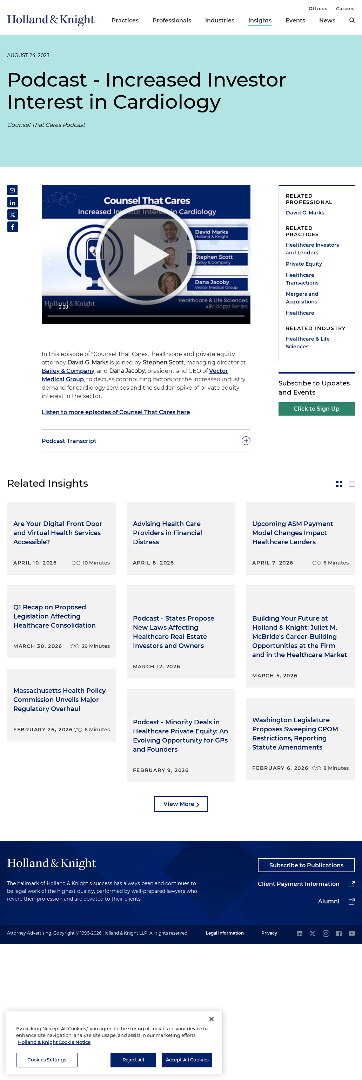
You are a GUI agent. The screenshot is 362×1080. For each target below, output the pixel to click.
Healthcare (300, 313)
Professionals (172, 20)
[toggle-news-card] (339, 484)
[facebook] (339, 1070)
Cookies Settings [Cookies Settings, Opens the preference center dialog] (46, 1059)
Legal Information (225, 1069)
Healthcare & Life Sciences (308, 343)
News (327, 20)
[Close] (211, 1019)
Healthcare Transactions (302, 279)
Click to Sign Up (317, 408)
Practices (125, 20)
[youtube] (352, 1070)
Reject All (133, 1059)
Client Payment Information (299, 1020)
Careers (345, 8)
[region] (114, 1042)
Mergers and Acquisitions (302, 298)
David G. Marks (305, 213)
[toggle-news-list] (352, 484)
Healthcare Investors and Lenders (312, 249)
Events (295, 20)
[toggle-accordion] (146, 441)
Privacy (269, 1069)
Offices (318, 8)
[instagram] (326, 1070)
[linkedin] (299, 1070)
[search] (352, 20)
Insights (260, 20)
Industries (219, 20)
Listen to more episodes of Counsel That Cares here (116, 412)
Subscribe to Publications (306, 1001)
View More (178, 939)
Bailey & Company (68, 371)
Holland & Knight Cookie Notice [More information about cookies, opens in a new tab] (54, 1042)
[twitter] (312, 1070)
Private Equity (304, 264)
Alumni (329, 1037)
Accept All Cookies (187, 1059)
